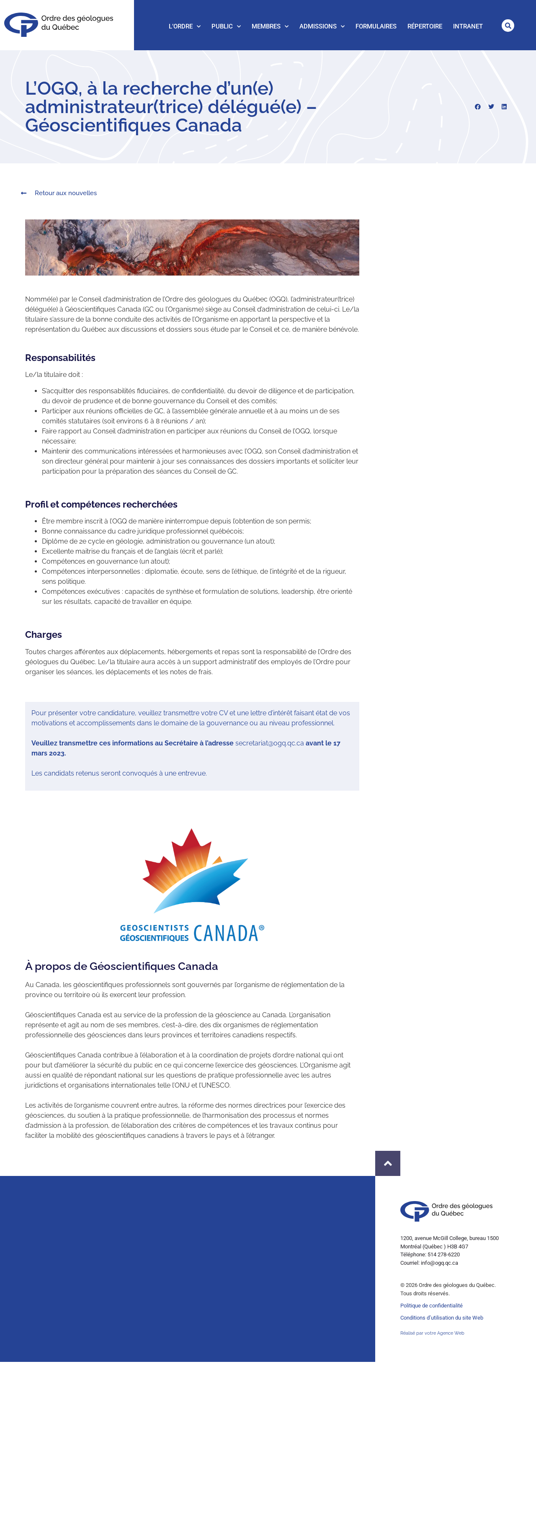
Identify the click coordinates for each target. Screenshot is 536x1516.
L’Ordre (185, 26)
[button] (508, 25)
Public (226, 26)
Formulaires (376, 26)
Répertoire (424, 26)
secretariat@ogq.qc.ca (269, 743)
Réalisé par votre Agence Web (432, 1333)
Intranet (468, 26)
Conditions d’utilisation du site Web (441, 1318)
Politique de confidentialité (431, 1305)
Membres (270, 26)
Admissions (322, 26)
